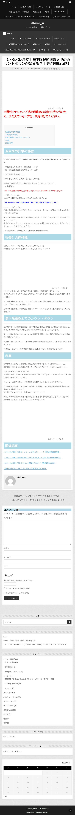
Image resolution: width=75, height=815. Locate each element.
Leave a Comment (34, 68)
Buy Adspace (59, 12)
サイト (6, 566)
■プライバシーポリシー (12, 751)
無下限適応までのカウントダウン (17, 137)
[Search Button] (70, 2)
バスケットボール (10, 697)
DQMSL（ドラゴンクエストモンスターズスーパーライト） (27, 679)
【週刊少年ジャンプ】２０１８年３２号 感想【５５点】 (25, 469)
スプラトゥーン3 (11, 684)
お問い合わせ (44, 16)
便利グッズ (7, 710)
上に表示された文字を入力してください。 (20, 580)
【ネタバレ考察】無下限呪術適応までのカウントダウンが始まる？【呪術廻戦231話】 (37, 61)
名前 (6, 548)
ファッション (8, 701)
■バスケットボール (43, 7)
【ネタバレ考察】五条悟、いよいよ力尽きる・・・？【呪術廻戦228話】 (32, 452)
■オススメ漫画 (26, 7)
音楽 (5, 723)
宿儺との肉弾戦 (11, 135)
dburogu (37, 23)
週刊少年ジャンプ (57, 68)
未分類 (6, 714)
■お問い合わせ (9, 736)
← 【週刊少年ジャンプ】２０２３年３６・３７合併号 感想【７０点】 (37, 500)
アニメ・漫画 (8, 659)
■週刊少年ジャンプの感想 (19, 12)
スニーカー (7, 693)
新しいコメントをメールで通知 (18, 588)
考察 (7, 140)
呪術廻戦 (47, 68)
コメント (8, 518)
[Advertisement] (26, 90)
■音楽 (47, 12)
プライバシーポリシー (61, 16)
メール (7, 557)
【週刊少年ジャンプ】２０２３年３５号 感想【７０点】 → (37, 496)
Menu (8, 2)
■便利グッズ (59, 7)
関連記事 (9, 143)
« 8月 (5, 796)
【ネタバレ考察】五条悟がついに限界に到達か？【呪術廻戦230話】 (30, 463)
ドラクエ (8, 688)
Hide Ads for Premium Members (20, 16)
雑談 (5, 719)
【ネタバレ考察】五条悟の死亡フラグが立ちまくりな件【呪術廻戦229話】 (32, 458)
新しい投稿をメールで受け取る (18, 593)
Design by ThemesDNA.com (37, 812)
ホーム (13, 7)
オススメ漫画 (10, 662)
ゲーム (6, 676)
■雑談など (37, 12)
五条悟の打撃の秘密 (12, 132)
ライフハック (8, 706)
